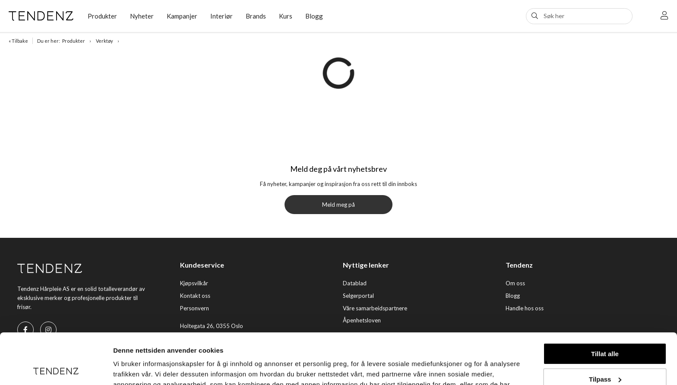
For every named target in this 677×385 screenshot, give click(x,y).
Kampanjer (182, 16)
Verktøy (104, 41)
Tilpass (605, 328)
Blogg (314, 16)
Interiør (221, 16)
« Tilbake (18, 41)
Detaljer (125, 368)
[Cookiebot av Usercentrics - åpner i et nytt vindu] (56, 368)
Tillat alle (605, 303)
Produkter (102, 16)
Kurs (285, 16)
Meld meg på (338, 204)
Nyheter (142, 16)
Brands (256, 16)
